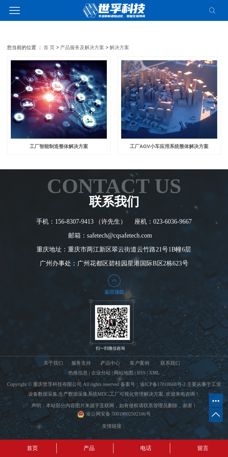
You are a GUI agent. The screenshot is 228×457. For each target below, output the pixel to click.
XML (154, 372)
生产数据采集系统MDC (83, 394)
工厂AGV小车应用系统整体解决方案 (169, 146)
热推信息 (78, 372)
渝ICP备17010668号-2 (163, 384)
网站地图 (123, 372)
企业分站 (101, 372)
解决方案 (119, 47)
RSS (141, 372)
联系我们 (170, 363)
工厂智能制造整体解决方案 (59, 146)
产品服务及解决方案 (82, 47)
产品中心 (110, 363)
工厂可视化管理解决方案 (136, 394)
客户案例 (139, 363)
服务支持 (81, 363)
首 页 (49, 47)
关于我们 (53, 363)
